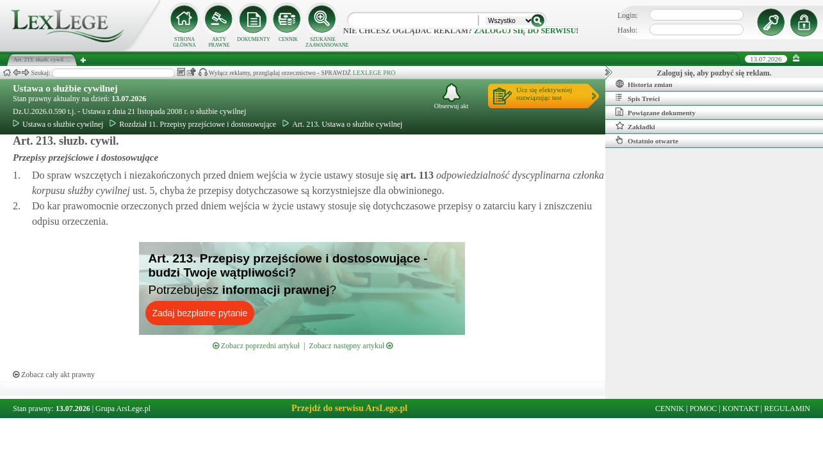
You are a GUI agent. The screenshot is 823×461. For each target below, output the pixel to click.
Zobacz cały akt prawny (54, 374)
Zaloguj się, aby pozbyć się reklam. (714, 73)
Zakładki (635, 126)
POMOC (703, 408)
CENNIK (288, 39)
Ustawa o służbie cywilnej (65, 88)
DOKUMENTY (253, 39)
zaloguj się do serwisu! (526, 30)
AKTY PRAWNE (218, 42)
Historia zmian (643, 83)
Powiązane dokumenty (655, 112)
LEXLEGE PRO (374, 72)
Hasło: (627, 30)
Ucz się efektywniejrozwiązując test (544, 93)
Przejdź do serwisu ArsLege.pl (349, 408)
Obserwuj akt (451, 96)
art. (416, 175)
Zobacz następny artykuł (351, 345)
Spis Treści (637, 97)
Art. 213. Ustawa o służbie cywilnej (342, 124)
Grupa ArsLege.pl (123, 408)
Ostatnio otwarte (646, 140)
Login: (627, 15)
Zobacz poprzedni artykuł (256, 345)
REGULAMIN (787, 408)
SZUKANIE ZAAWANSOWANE (323, 42)
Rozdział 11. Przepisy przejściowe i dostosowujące (193, 124)
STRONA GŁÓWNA (184, 42)
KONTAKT (740, 408)
